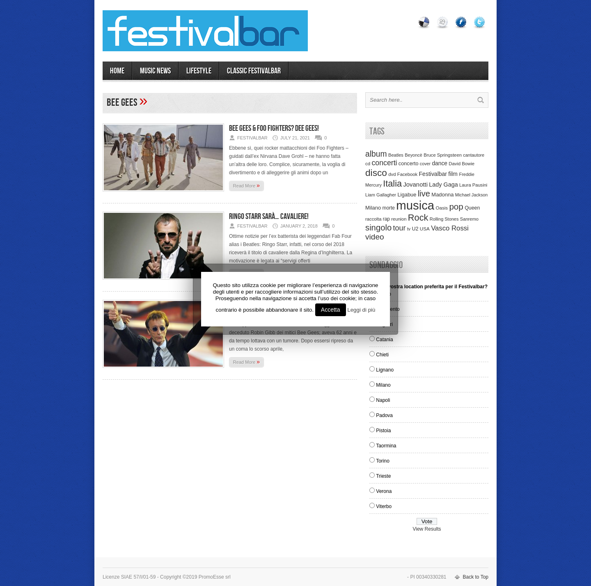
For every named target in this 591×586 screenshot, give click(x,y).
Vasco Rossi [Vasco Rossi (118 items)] (450, 228)
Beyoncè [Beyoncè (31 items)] (413, 155)
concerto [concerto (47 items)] (409, 163)
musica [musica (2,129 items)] (415, 205)
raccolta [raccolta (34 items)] (373, 219)
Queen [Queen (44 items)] (472, 208)
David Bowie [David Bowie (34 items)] (461, 163)
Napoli (383, 400)
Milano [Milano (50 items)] (373, 208)
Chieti (382, 355)
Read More (246, 185)
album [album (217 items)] (376, 153)
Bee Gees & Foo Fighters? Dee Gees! (274, 128)
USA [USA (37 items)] (425, 228)
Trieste (383, 476)
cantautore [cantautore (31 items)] (473, 155)
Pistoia (383, 430)
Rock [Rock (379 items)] (418, 217)
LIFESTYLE (198, 71)
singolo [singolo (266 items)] (378, 227)
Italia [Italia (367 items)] (392, 183)
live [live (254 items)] (424, 193)
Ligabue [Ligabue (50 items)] (406, 195)
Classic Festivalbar (254, 71)
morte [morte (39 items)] (389, 208)
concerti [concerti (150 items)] (384, 163)
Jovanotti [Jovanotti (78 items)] (415, 184)
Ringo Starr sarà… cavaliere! (269, 216)
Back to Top (475, 577)
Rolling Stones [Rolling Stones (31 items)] (444, 219)
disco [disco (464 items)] (376, 172)
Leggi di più (361, 310)
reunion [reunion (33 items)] (398, 219)
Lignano (385, 370)
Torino (382, 461)
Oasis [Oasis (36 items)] (441, 207)
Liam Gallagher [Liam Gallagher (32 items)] (380, 194)
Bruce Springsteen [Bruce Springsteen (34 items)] (443, 155)
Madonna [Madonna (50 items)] (442, 195)
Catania (384, 339)
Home (117, 71)
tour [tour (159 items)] (399, 228)
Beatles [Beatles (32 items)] (395, 155)
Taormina (386, 446)
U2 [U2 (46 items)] (415, 229)
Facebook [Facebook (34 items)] (407, 174)
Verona (384, 491)
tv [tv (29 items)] (408, 228)
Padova (384, 415)
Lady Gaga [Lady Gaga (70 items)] (443, 184)
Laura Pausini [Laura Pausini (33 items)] (473, 184)
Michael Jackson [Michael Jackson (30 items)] (471, 194)
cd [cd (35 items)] (367, 163)
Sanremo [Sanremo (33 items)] (469, 219)
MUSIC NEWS (155, 71)
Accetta (330, 309)
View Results (426, 529)
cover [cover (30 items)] (425, 163)
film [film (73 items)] (453, 174)
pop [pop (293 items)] (456, 206)
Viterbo (384, 506)
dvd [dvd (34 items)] (392, 174)
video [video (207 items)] (374, 237)
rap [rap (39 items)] (386, 219)
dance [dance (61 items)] (439, 163)
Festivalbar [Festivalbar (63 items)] (433, 174)
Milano (383, 385)
